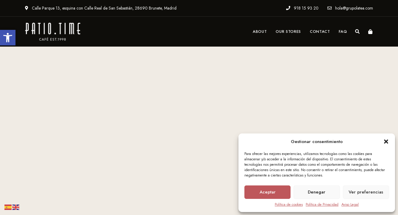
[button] (7, 37)
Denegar (316, 192)
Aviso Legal (350, 204)
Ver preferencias (366, 192)
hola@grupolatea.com (350, 8)
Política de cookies (289, 204)
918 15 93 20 (302, 8)
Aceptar (268, 192)
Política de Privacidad (322, 204)
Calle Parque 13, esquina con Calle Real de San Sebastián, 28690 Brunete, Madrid (101, 8)
